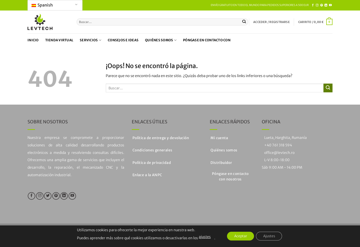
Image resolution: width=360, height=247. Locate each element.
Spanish (42, 5)
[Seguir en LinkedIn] (325, 5)
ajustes (203, 236)
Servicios (90, 40)
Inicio (33, 40)
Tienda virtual (59, 40)
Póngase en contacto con (206, 40)
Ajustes (270, 236)
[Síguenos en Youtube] (330, 5)
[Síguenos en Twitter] (48, 196)
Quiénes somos (160, 40)
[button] (271, 22)
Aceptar (239, 236)
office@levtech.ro (279, 152)
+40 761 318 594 (278, 145)
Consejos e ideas (123, 40)
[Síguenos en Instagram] (317, 5)
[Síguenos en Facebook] (313, 5)
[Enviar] (244, 22)
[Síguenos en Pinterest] (321, 5)
